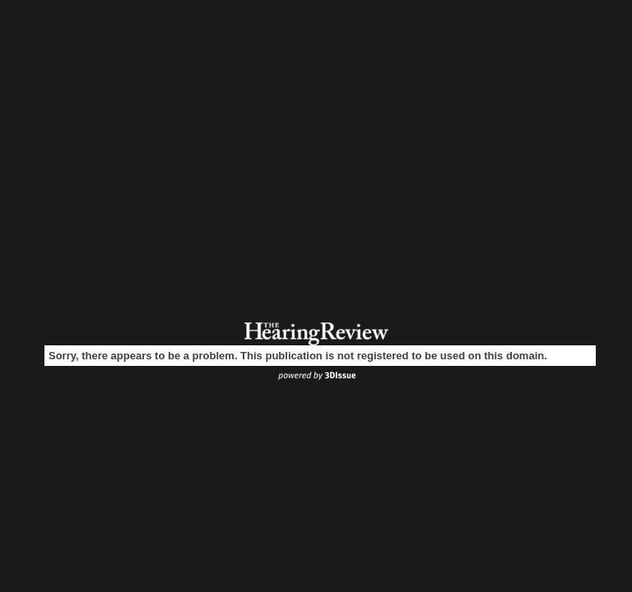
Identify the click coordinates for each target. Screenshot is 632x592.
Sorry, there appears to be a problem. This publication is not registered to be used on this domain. (298, 355)
